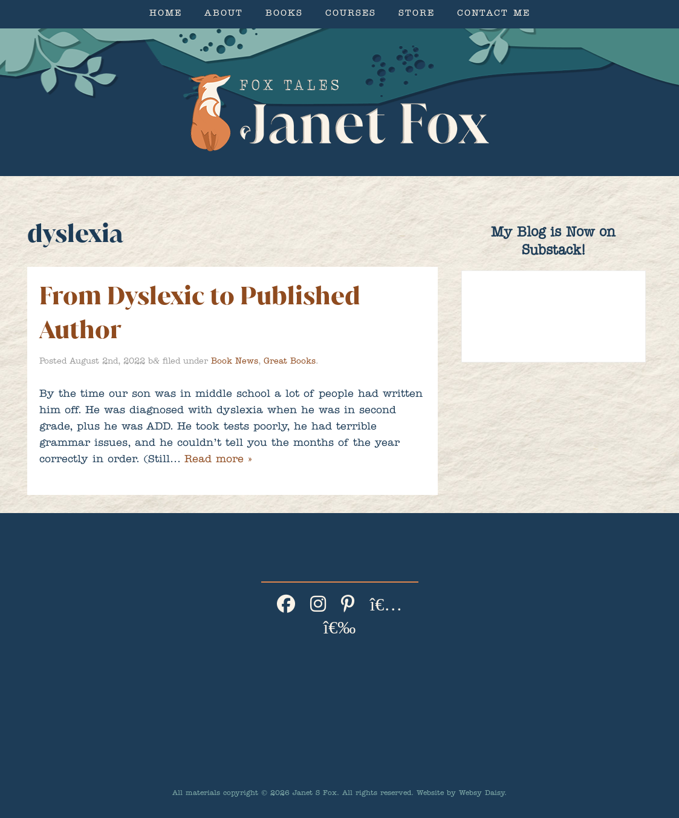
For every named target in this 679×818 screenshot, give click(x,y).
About (223, 14)
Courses (350, 14)
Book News (234, 362)
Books (284, 14)
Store (416, 14)
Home (165, 14)
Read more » (218, 460)
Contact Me (493, 14)
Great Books (290, 362)
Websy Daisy (481, 793)
